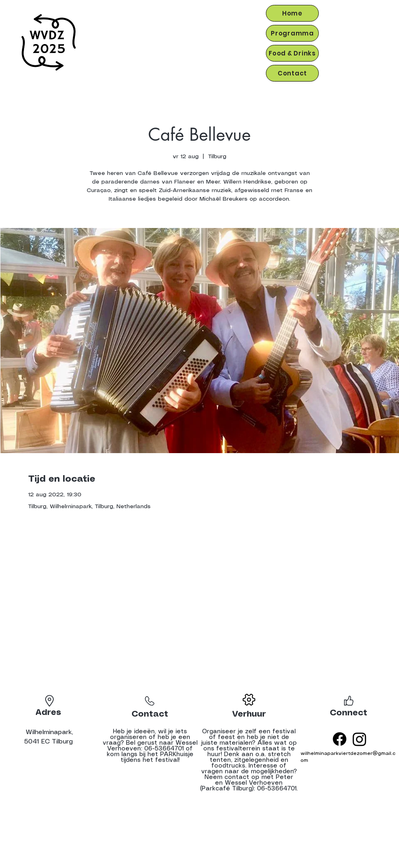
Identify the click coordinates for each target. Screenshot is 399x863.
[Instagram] (359, 739)
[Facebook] (340, 739)
